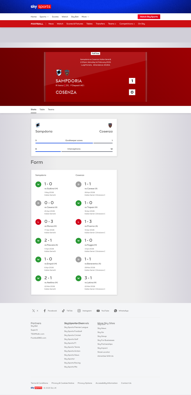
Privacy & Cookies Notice (63, 383)
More (85, 17)
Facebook (49, 310)
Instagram (84, 310)
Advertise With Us (105, 359)
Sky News (101, 331)
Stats (33, 109)
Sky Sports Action (72, 355)
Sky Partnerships (104, 347)
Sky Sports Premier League (76, 331)
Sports (44, 17)
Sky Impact (102, 351)
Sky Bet (75, 17)
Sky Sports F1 (70, 347)
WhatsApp (121, 310)
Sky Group (102, 339)
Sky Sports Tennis (72, 351)
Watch (65, 17)
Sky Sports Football (73, 335)
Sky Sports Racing (72, 367)
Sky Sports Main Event (74, 327)
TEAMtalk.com (37, 335)
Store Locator (103, 355)
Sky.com (101, 327)
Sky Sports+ (69, 363)
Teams (112, 24)
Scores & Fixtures (74, 24)
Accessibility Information (107, 383)
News (51, 24)
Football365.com (38, 339)
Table (42, 109)
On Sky (141, 24)
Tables (89, 24)
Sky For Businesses (105, 343)
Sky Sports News (71, 359)
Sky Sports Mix (70, 371)
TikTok (67, 310)
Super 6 (34, 331)
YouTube (102, 310)
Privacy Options (85, 383)
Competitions (127, 24)
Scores (55, 17)
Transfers (100, 24)
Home (34, 17)
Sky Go (100, 335)
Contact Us (126, 383)
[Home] (41, 7)
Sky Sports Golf (71, 343)
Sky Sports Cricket (72, 339)
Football (37, 24)
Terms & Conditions (39, 383)
